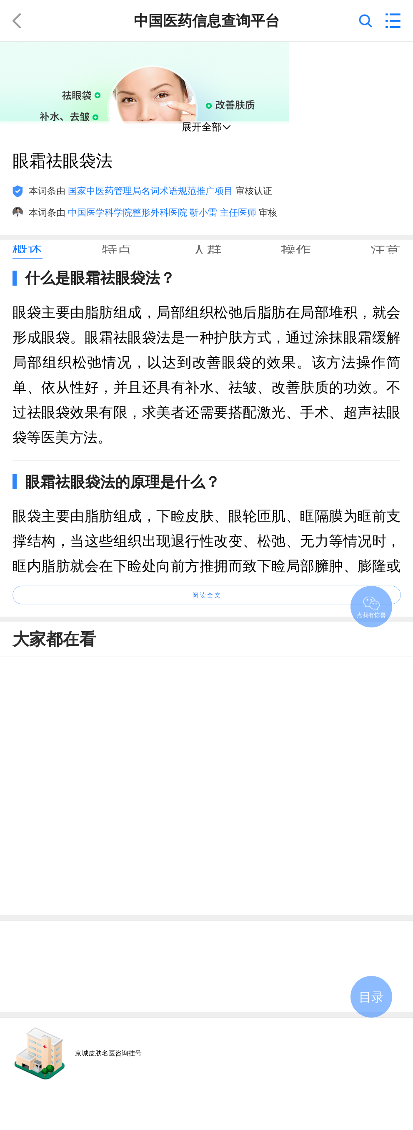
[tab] (28, 249)
